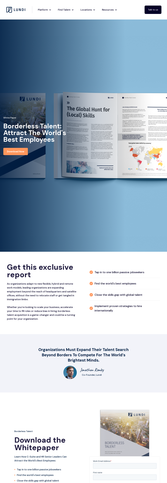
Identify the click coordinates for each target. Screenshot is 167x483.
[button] (43, 10)
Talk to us (153, 9)
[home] (19, 9)
